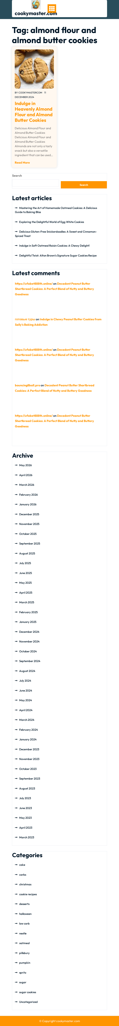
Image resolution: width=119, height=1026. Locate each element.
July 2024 (25, 680)
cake (22, 865)
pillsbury (24, 953)
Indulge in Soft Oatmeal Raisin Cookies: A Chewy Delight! (54, 245)
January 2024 (28, 739)
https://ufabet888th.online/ (34, 283)
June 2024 (25, 690)
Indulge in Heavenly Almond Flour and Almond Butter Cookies (34, 111)
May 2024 (25, 700)
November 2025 (29, 524)
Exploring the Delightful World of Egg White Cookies (51, 222)
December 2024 (29, 632)
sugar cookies (27, 992)
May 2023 (25, 817)
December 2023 (29, 749)
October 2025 (28, 534)
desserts (24, 904)
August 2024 (27, 671)
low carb (24, 923)
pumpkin (24, 962)
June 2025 (25, 573)
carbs (22, 874)
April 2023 (25, 827)
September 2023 (29, 778)
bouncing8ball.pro (27, 385)
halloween (25, 914)
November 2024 (29, 641)
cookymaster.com (36, 13)
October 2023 (28, 769)
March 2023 (26, 837)
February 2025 (28, 612)
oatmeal (24, 943)
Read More (22, 162)
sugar (22, 982)
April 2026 (25, 475)
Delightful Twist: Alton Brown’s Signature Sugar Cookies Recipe (58, 255)
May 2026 (25, 465)
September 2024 (29, 661)
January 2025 (27, 622)
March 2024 (26, 720)
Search (17, 175)
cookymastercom (30, 92)
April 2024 (25, 710)
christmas (25, 884)
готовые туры (25, 319)
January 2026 (27, 504)
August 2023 (27, 788)
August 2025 (27, 553)
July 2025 (25, 563)
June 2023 (25, 808)
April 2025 (25, 592)
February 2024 (28, 729)
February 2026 (28, 494)
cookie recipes (28, 894)
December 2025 (29, 514)
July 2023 (25, 798)
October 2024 (28, 651)
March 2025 (26, 602)
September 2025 (29, 543)
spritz (22, 972)
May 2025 (25, 582)
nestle (22, 933)
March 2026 (26, 485)
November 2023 (29, 759)
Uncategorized (28, 1002)
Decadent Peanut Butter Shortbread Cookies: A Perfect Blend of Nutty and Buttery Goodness (54, 289)
